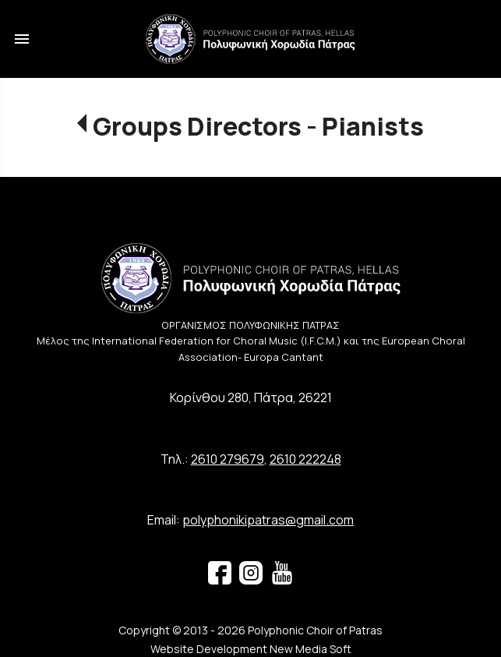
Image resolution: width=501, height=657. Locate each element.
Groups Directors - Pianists (258, 126)
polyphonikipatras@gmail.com (268, 519)
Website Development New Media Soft (250, 648)
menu (21, 39)
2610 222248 (305, 459)
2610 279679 (227, 459)
